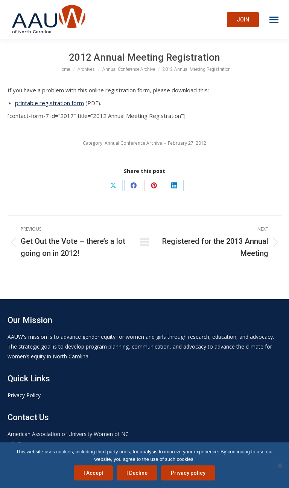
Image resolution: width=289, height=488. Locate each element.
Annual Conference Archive (133, 143)
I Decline (137, 473)
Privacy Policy (24, 395)
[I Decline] (279, 465)
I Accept (93, 473)
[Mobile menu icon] (273, 19)
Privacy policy (188, 473)
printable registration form (49, 103)
